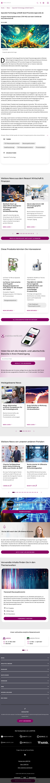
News (2, 657)
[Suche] (37, 3)
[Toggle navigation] (48, 3)
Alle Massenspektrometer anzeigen (25, 319)
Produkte (4, 669)
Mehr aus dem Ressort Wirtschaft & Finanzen (25, 238)
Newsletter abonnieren (23, 363)
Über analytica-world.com (25, 767)
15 (37, 492)
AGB (24, 777)
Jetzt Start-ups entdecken (25, 552)
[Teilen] (40, 3)
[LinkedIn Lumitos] (25, 755)
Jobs (2, 686)
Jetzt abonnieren (25, 721)
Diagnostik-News (25, 511)
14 (35, 492)
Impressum (17, 777)
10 (33, 233)
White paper (5, 675)
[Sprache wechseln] (43, 3)
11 (30, 492)
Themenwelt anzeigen (25, 618)
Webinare (4, 680)
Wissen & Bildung (6, 692)
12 (32, 492)
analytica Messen (6, 663)
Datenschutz (32, 777)
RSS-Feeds (4, 698)
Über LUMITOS (24, 764)
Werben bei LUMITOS (24, 761)
